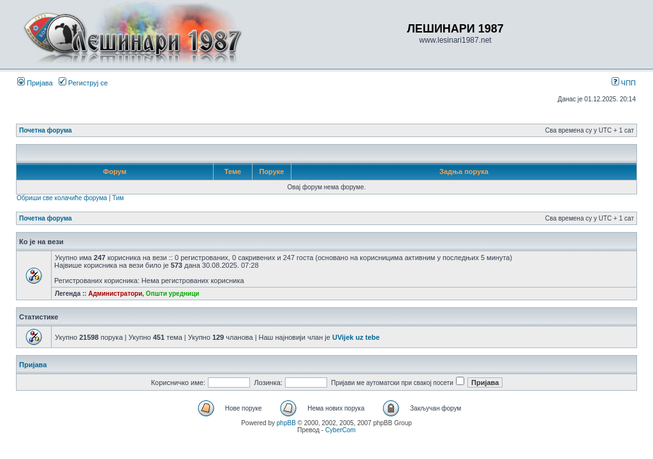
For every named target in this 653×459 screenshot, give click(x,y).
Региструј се (83, 83)
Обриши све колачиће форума (62, 197)
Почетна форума (45, 130)
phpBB (286, 422)
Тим (118, 197)
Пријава (35, 83)
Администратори (115, 293)
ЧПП (624, 83)
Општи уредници (173, 293)
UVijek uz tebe (355, 337)
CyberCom (340, 429)
